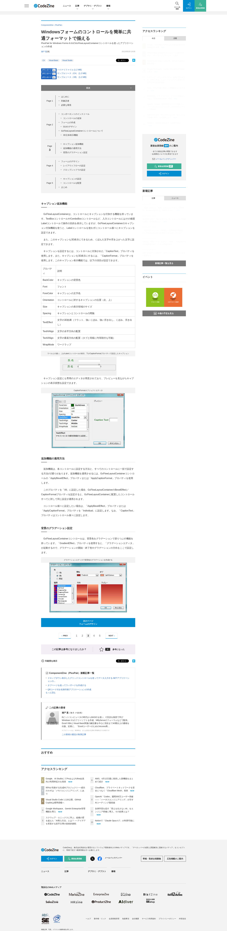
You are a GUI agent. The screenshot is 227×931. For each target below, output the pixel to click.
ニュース (67, 6)
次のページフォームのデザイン (88, 622)
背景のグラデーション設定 (75, 152)
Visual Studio (67, 60)
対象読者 (65, 101)
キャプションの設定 (72, 179)
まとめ (64, 187)
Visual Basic (53, 60)
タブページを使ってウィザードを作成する (67, 685)
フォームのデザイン (70, 161)
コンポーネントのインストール (75, 114)
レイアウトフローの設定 (74, 165)
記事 (77, 6)
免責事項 (125, 919)
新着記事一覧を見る (164, 263)
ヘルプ (88, 919)
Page (49, 101)
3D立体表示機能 (70, 135)
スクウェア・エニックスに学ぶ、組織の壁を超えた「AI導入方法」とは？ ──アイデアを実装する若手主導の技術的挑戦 (66, 820)
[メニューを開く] (26, 6)
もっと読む (51, 692)
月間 (175, 38)
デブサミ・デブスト (93, 6)
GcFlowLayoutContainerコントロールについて (82, 131)
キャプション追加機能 (73, 144)
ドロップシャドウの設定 (74, 170)
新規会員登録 (163, 166)
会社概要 (135, 919)
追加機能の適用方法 (72, 148)
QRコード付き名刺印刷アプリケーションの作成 (69, 689)
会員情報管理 (114, 919)
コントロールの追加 (72, 118)
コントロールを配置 (72, 183)
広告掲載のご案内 (175, 859)
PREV (64, 636)
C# (44, 60)
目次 (109, 87)
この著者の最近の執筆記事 (74, 734)
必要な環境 (66, 105)
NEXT (112, 636)
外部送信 (182, 919)
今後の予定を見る (164, 313)
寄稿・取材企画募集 (152, 859)
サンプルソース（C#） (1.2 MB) (71, 73)
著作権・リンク (100, 919)
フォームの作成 (68, 122)
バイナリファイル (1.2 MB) (69, 70)
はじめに (65, 96)
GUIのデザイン (70, 126)
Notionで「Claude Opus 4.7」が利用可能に (114, 820)
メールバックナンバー (164, 159)
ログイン (163, 173)
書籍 (108, 6)
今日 (153, 38)
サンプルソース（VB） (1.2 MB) (71, 77)
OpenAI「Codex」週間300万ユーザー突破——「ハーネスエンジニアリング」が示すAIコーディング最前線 (114, 799)
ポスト (121, 60)
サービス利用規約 (149, 919)
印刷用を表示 (49, 661)
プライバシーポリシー (167, 919)
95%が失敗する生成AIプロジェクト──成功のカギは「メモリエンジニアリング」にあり (65, 790)
